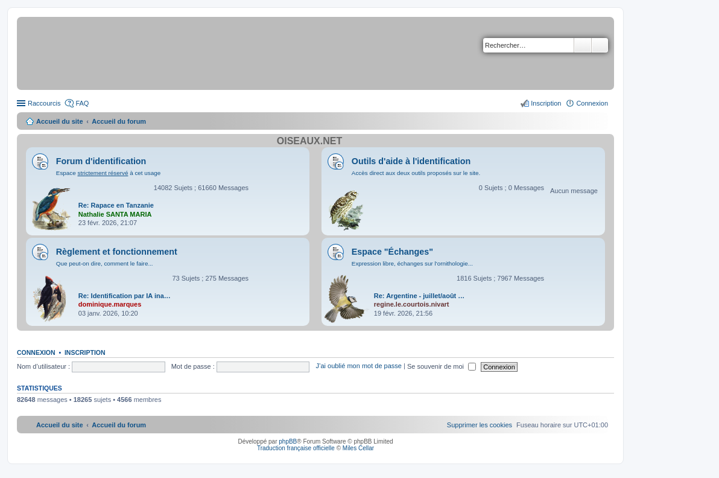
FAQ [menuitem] (82, 103)
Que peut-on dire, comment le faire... (104, 263)
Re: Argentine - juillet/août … (419, 295)
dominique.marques (110, 304)
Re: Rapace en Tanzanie (116, 205)
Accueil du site (59, 121)
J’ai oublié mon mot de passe (358, 366)
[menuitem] (479, 425)
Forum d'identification (101, 161)
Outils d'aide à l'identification (411, 161)
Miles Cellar (358, 448)
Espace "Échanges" (392, 251)
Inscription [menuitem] (546, 103)
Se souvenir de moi (441, 366)
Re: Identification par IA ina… (124, 295)
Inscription (85, 352)
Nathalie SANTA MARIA (115, 214)
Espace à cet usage (108, 173)
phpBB (288, 441)
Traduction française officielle (296, 448)
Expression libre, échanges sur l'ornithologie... (412, 263)
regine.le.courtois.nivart (411, 304)
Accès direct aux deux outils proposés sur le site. (416, 173)
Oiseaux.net (309, 141)
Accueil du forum (119, 121)
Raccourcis (44, 103)
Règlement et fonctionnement (116, 251)
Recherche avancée (600, 45)
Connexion (36, 352)
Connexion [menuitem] (592, 103)
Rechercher (583, 45)
